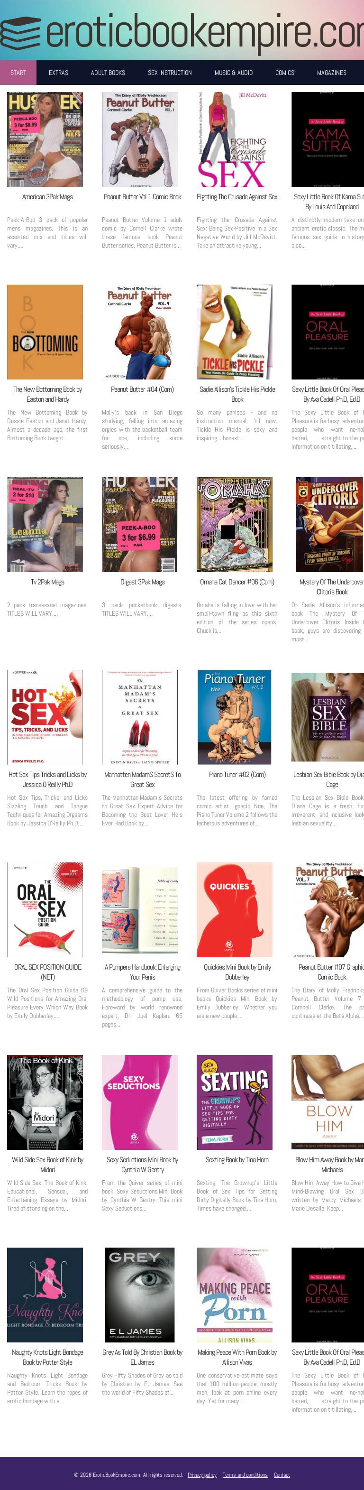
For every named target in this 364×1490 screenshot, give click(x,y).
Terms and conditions (245, 1475)
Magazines (331, 72)
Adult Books (108, 72)
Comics (284, 72)
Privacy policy (202, 1475)
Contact (282, 1475)
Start (18, 72)
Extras (58, 72)
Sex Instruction (170, 72)
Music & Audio (234, 72)
